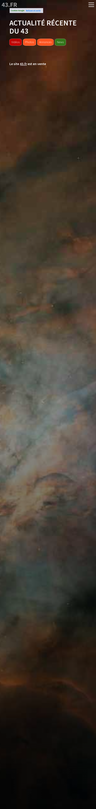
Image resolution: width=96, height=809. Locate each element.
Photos (29, 42)
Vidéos (15, 42)
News (60, 42)
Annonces (45, 42)
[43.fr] (91, 5)
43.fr (9, 5)
